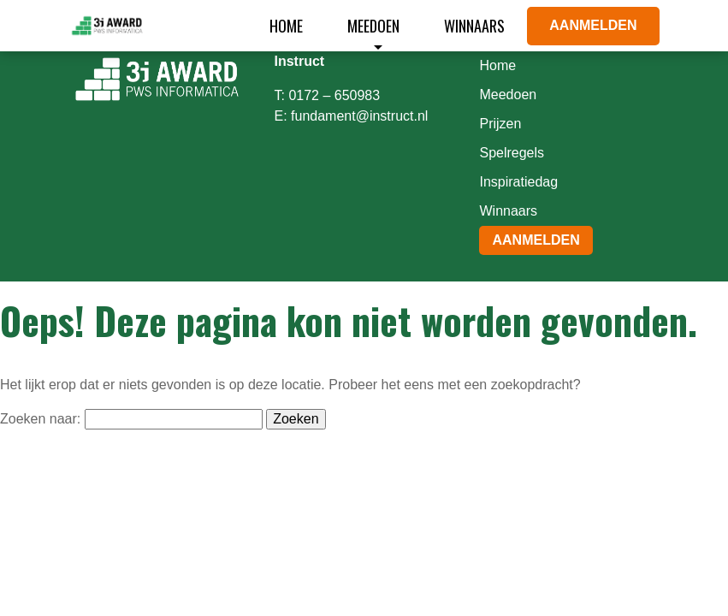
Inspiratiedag (518, 182)
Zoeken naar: (40, 419)
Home (286, 25)
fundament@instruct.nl (359, 116)
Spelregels (511, 152)
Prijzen (500, 123)
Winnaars (474, 25)
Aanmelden (592, 25)
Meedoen (373, 25)
